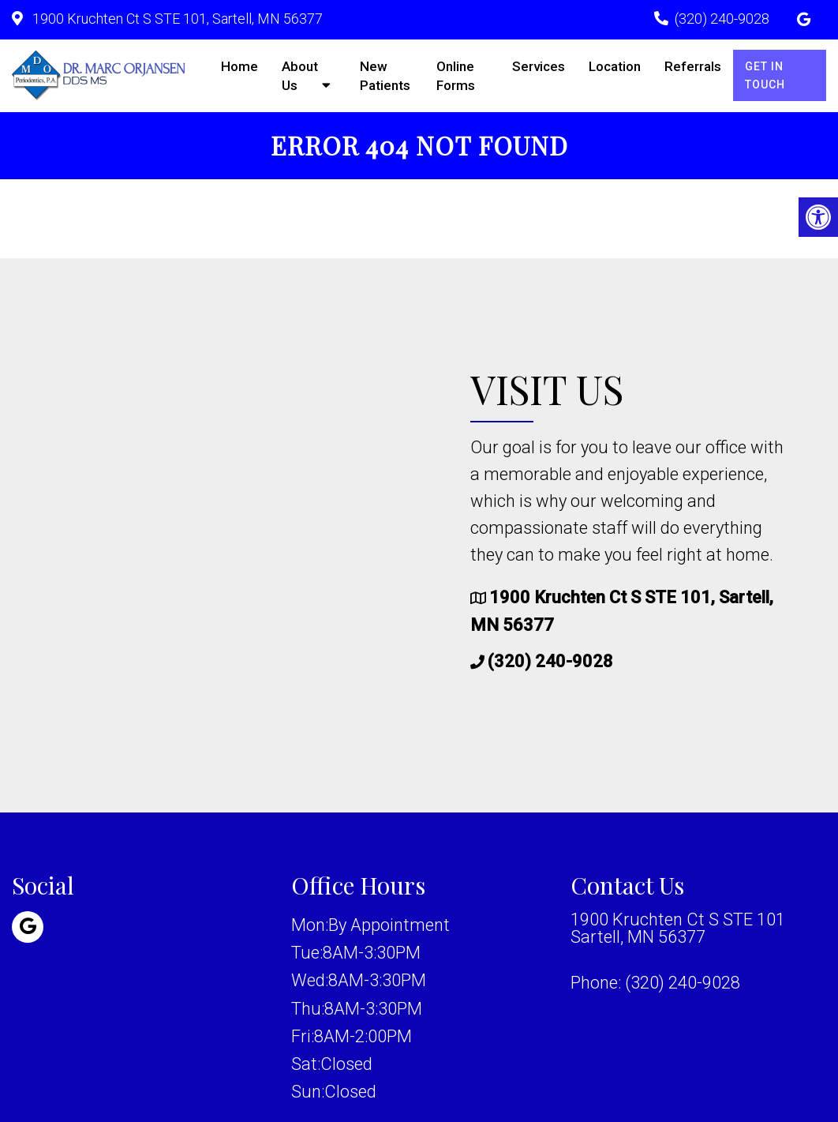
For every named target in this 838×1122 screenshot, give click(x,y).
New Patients (385, 75)
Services (538, 66)
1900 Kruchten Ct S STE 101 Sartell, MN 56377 (678, 928)
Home (239, 66)
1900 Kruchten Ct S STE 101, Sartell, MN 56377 (176, 18)
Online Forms (455, 75)
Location (615, 66)
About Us (300, 75)
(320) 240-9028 (722, 18)
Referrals (692, 66)
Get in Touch (765, 75)
